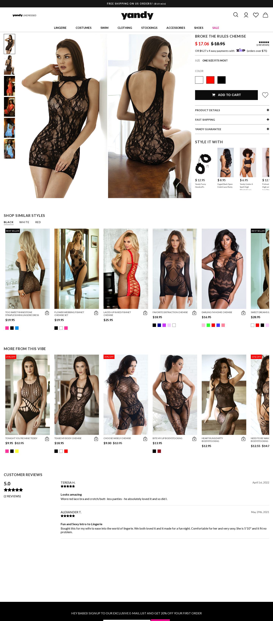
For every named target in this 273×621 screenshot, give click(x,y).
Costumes (83, 27)
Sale (215, 27)
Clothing (125, 27)
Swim (104, 27)
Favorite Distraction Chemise (170, 312)
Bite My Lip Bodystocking (167, 438)
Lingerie (60, 27)
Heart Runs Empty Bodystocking (212, 439)
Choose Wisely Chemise (117, 438)
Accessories (175, 27)
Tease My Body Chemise (68, 438)
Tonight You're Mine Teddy (21, 438)
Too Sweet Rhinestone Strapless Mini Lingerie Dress (22, 313)
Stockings (149, 27)
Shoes (198, 27)
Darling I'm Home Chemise (217, 312)
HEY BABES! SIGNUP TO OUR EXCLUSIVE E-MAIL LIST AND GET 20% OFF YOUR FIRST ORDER (136, 613)
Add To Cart (226, 95)
